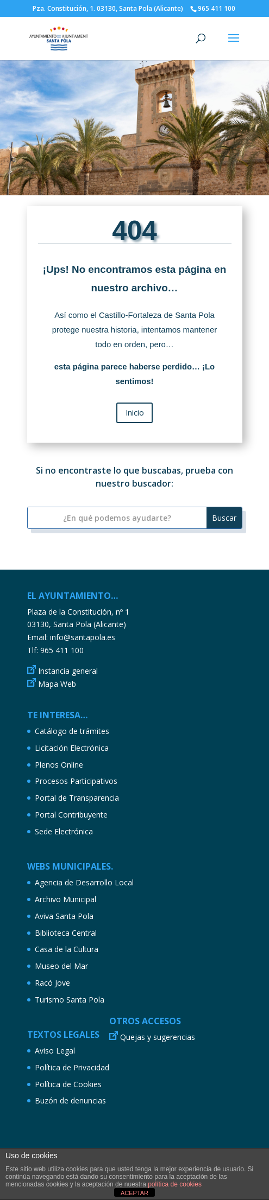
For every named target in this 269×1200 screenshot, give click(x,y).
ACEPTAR (134, 1193)
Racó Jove (52, 983)
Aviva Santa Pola (64, 916)
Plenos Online (59, 764)
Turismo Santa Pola (69, 999)
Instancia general (68, 671)
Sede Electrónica (64, 831)
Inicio (135, 412)
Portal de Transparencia (77, 798)
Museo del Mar (61, 966)
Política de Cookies (68, 1084)
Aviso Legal (55, 1050)
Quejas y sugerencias (157, 1037)
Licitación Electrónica (72, 748)
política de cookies (175, 1184)
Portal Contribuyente (71, 814)
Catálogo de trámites (72, 731)
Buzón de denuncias (70, 1100)
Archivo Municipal (65, 899)
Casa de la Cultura (66, 949)
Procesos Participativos (76, 781)
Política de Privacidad (72, 1067)
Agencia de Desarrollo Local (84, 882)
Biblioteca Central (66, 933)
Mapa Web (57, 684)
